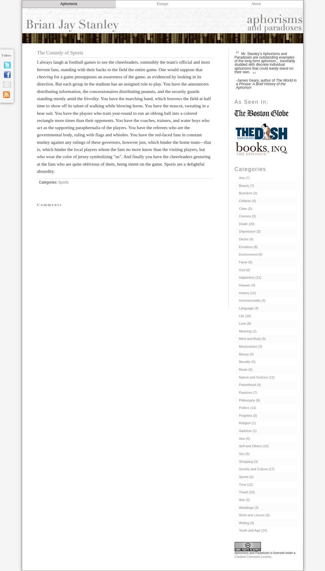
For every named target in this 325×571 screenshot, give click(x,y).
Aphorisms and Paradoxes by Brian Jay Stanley (162, 27)
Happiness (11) (250, 277)
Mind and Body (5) (252, 339)
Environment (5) (250, 254)
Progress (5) (248, 415)
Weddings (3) (249, 507)
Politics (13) (247, 408)
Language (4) (249, 308)
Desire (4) (246, 239)
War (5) (244, 500)
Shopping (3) (248, 461)
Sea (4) (244, 438)
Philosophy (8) (249, 400)
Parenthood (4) (250, 385)
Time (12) (246, 484)
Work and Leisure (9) (254, 515)
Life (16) (245, 316)
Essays (162, 4)
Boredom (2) (248, 193)
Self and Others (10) (254, 446)
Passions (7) (248, 392)
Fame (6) (246, 262)
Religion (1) (247, 423)
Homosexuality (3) (252, 300)
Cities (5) (245, 208)
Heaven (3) (247, 285)
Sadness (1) (248, 431)
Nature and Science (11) (257, 377)
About (256, 4)
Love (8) (245, 323)
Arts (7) (244, 178)
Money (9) (246, 354)
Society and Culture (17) (257, 469)
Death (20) (247, 224)
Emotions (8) (248, 247)
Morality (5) (247, 362)
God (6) (244, 270)
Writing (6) (246, 523)
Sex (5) (244, 454)
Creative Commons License (253, 556)
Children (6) (247, 201)
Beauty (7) (246, 185)
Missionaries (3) (250, 346)
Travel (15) (247, 492)
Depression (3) (250, 231)
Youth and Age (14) (253, 530)
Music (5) (246, 369)
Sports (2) (246, 477)
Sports (63, 182)
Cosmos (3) (247, 216)
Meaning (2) (248, 331)
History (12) (247, 293)
